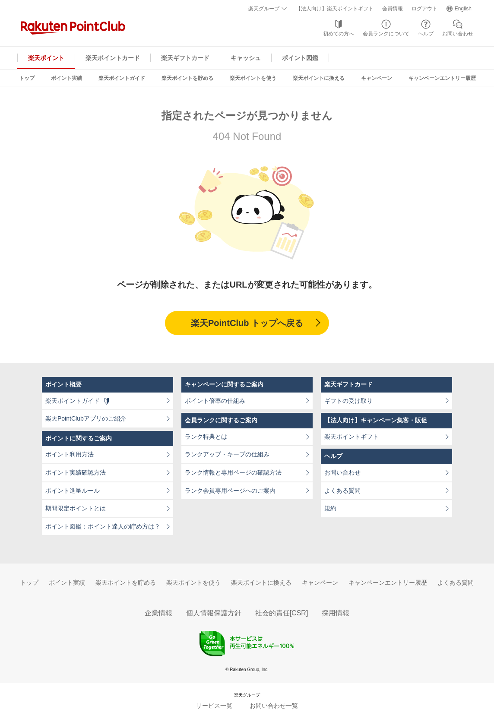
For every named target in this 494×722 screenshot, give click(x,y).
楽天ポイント (46, 57)
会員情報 (392, 9)
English (463, 9)
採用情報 (335, 613)
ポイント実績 (66, 78)
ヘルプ (426, 34)
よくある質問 (342, 490)
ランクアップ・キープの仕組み (227, 454)
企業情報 (158, 613)
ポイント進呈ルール (72, 490)
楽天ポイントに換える (319, 78)
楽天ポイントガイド (121, 78)
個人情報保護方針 (213, 613)
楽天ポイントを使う (253, 78)
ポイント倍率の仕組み (215, 400)
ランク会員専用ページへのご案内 (230, 490)
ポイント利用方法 (69, 454)
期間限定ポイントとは (75, 508)
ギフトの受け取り (348, 400)
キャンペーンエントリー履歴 (442, 78)
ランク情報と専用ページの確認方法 (233, 472)
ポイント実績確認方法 (75, 472)
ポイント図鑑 (300, 57)
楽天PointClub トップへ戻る (247, 323)
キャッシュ (246, 57)
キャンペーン (376, 78)
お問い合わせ (457, 34)
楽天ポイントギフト (351, 436)
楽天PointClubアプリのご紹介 (85, 418)
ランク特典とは (206, 436)
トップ (27, 78)
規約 (330, 508)
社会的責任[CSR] (281, 613)
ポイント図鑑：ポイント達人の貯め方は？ (102, 526)
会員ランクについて (386, 34)
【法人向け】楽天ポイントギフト (335, 9)
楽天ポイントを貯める (187, 78)
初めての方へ (338, 34)
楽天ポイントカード (113, 57)
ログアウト (424, 9)
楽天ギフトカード (185, 57)
